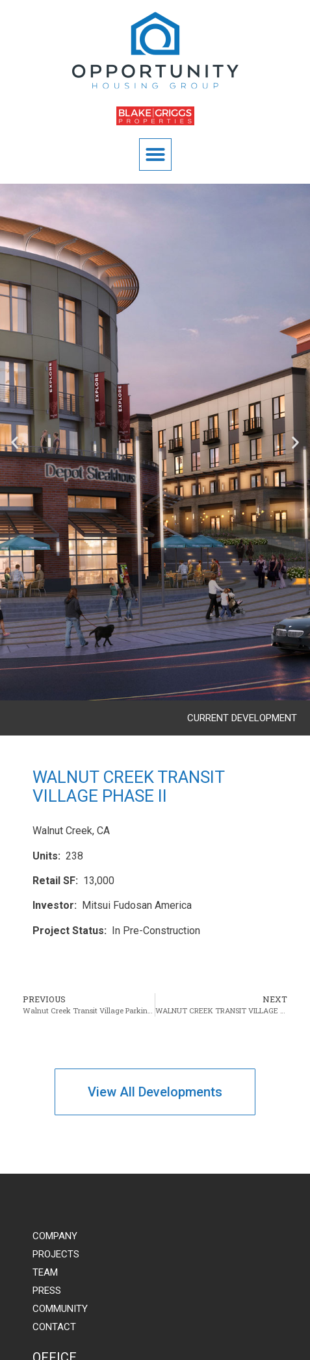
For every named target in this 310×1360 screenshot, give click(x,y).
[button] (155, 154)
